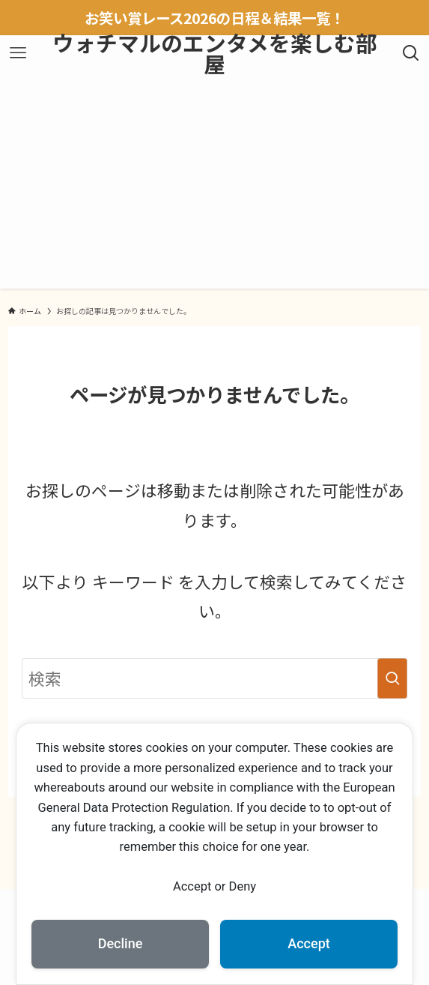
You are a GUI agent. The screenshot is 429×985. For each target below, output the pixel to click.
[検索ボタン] (411, 53)
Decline (120, 943)
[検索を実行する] (392, 678)
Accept (308, 943)
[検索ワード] (215, 678)
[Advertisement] (214, 184)
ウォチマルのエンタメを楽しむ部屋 (214, 53)
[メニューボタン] (17, 53)
